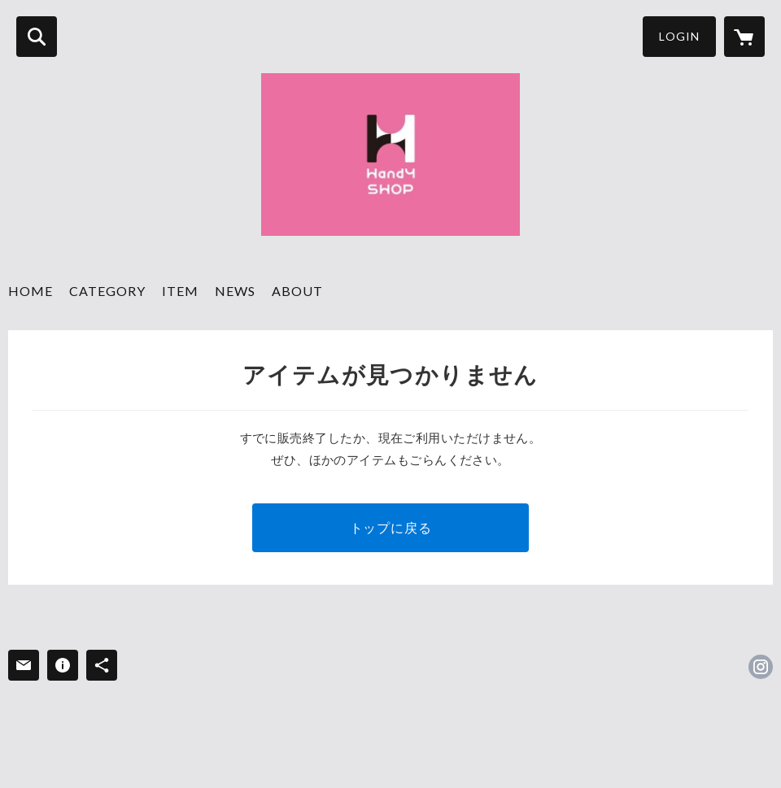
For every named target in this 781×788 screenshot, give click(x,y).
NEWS (235, 290)
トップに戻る (391, 527)
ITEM (180, 290)
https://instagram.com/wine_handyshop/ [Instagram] (760, 667)
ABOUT (297, 290)
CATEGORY (107, 290)
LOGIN (679, 36)
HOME (30, 290)
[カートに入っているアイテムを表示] (744, 36)
